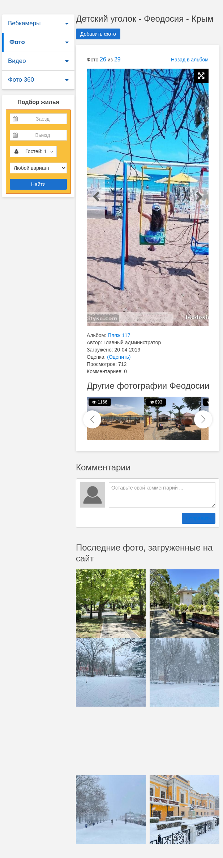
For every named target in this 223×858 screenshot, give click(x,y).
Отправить (198, 518)
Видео (17, 60)
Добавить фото (98, 34)
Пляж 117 (119, 335)
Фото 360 (21, 79)
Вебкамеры (24, 23)
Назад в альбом (190, 59)
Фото (17, 42)
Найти (38, 184)
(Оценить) (118, 357)
